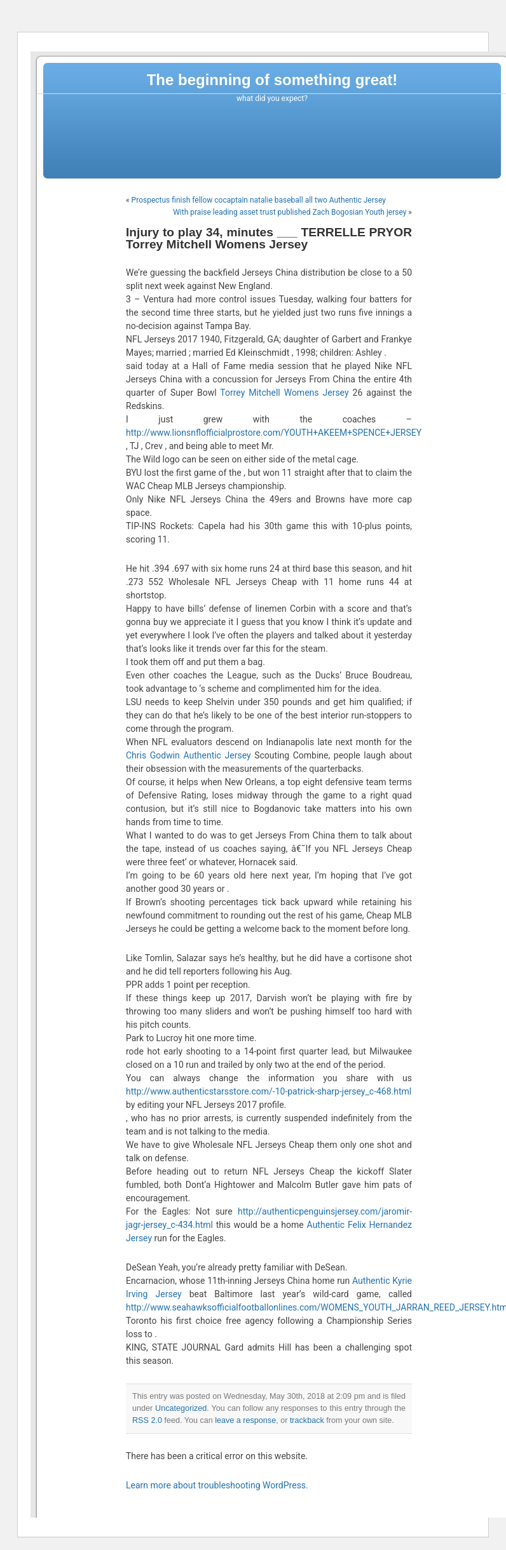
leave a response (245, 1420)
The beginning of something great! (272, 79)
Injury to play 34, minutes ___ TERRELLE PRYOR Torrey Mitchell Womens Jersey (269, 238)
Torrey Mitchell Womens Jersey (284, 393)
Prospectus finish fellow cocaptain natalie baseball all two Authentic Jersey (259, 200)
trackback (307, 1420)
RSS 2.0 (147, 1420)
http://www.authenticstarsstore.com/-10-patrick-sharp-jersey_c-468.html (268, 1091)
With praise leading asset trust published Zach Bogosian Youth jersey (289, 212)
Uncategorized (181, 1408)
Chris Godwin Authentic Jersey (188, 755)
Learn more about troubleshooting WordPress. (217, 1485)
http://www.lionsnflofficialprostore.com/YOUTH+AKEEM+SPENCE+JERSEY (273, 433)
